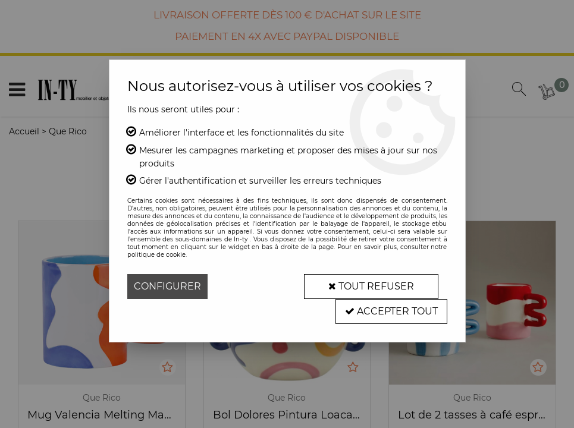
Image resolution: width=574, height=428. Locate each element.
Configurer (167, 286)
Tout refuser (371, 286)
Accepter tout (391, 311)
